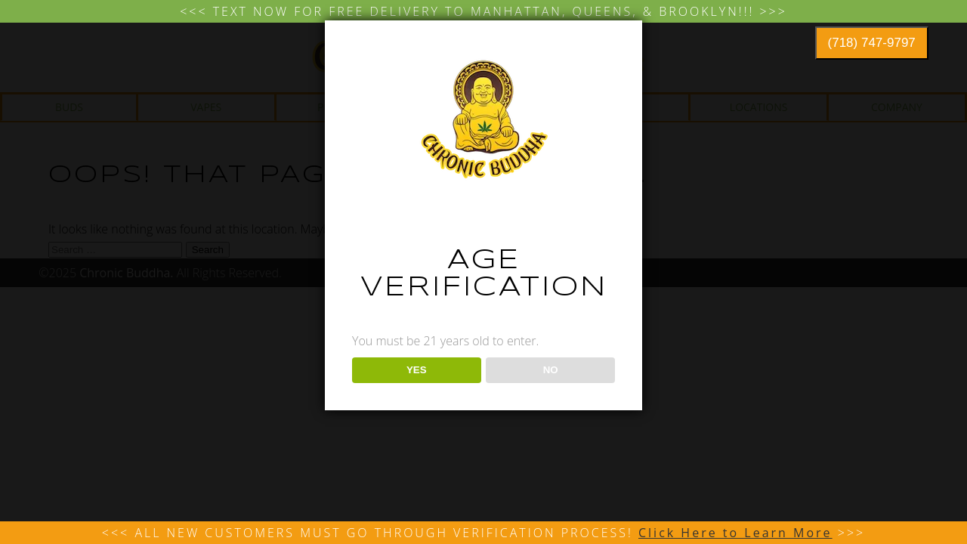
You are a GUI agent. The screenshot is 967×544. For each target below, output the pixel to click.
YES (416, 370)
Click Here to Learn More (735, 532)
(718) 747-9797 (872, 43)
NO (550, 370)
